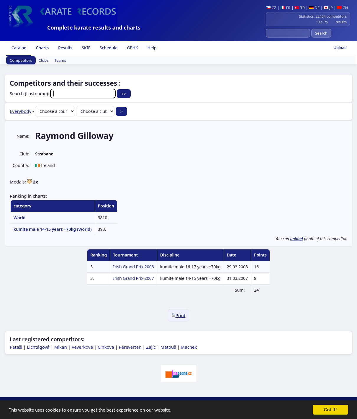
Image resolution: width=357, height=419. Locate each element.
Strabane (44, 154)
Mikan (60, 347)
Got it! (330, 410)
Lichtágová (38, 347)
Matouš (168, 347)
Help (151, 48)
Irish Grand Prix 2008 (133, 266)
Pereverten (130, 347)
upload (296, 238)
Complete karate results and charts (93, 27)
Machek (189, 347)
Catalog (18, 48)
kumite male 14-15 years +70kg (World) (53, 229)
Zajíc (151, 347)
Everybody (20, 111)
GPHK (132, 48)
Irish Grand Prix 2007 (133, 278)
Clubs (44, 60)
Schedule (108, 48)
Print (179, 315)
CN (342, 7)
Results (64, 48)
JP (328, 7)
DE (314, 7)
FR (285, 7)
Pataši (16, 347)
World (20, 217)
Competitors (21, 60)
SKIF (85, 48)
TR (299, 7)
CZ (271, 7)
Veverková (82, 347)
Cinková (106, 347)
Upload (340, 47)
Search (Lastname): (63, 93)
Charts (42, 48)
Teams (60, 60)
